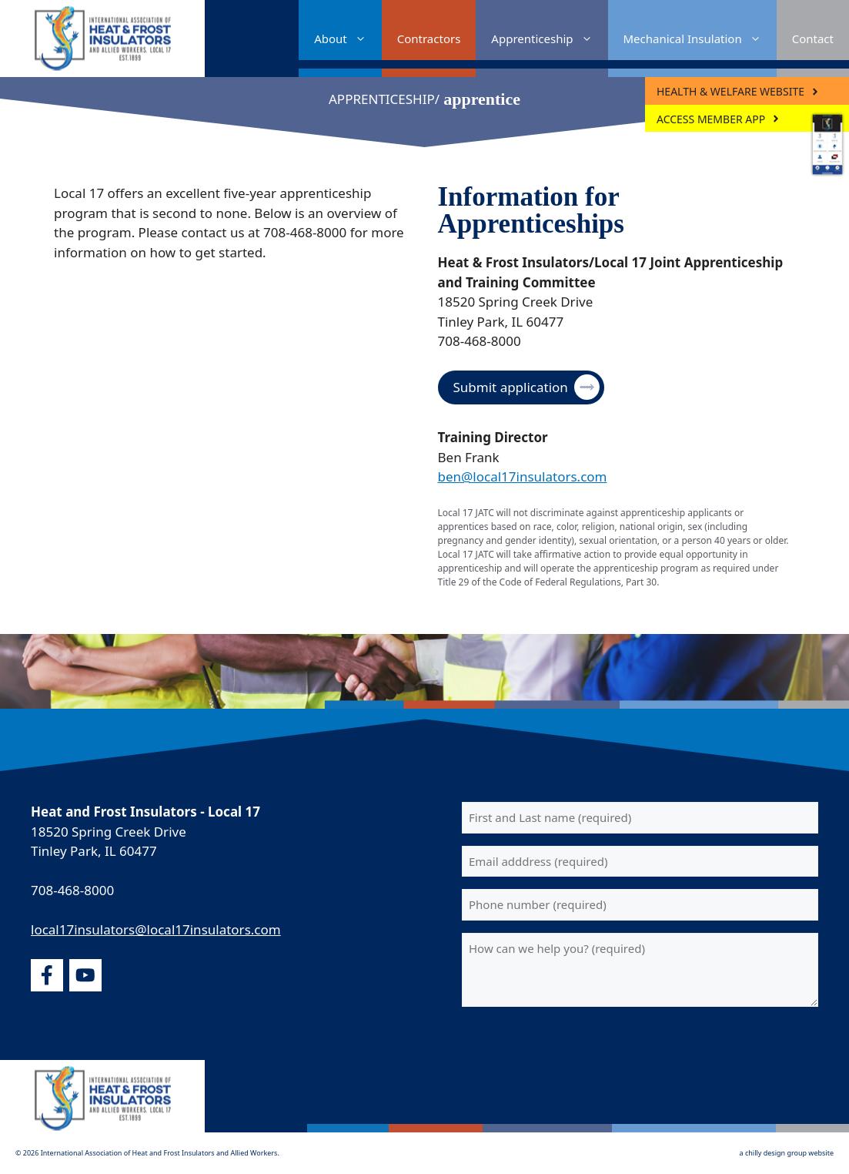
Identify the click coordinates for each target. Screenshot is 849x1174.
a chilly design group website (787, 1153)
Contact (813, 38)
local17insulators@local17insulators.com (156, 929)
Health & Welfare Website (730, 91)
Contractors (429, 38)
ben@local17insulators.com (522, 476)
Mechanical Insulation (700, 38)
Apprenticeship (549, 38)
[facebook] (47, 975)
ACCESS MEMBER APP (711, 119)
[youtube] (85, 975)
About (348, 38)
